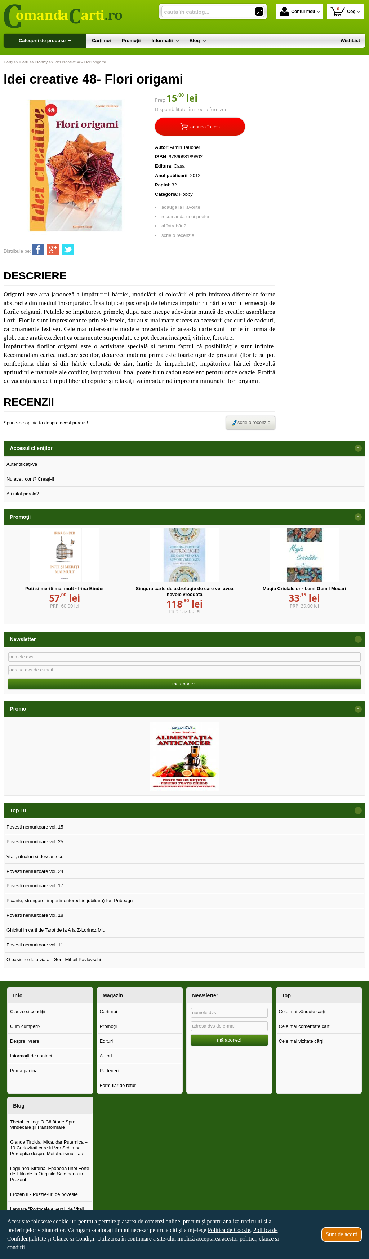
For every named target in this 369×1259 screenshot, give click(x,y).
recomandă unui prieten (186, 216)
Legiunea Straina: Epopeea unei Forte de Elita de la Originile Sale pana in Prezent (49, 1174)
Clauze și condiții (27, 1011)
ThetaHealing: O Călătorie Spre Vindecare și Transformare (42, 1124)
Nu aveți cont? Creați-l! (30, 479)
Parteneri (109, 1070)
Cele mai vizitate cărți (301, 1041)
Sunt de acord (341, 1234)
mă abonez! (184, 683)
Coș (342, 11)
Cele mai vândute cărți (302, 1011)
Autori (105, 1056)
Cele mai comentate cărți (304, 1026)
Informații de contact (31, 1056)
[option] (184, 756)
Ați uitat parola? (22, 493)
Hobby (186, 194)
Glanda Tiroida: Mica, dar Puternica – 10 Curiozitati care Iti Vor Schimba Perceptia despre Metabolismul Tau (49, 1147)
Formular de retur (117, 1085)
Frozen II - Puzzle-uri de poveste (44, 1194)
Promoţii (108, 1026)
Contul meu (297, 11)
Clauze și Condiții (73, 1239)
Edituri (106, 1041)
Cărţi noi (108, 1011)
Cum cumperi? (25, 1026)
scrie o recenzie (177, 235)
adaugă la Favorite (180, 207)
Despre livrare (24, 1041)
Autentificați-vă (21, 464)
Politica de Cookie (229, 1230)
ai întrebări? (173, 226)
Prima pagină (24, 1070)
